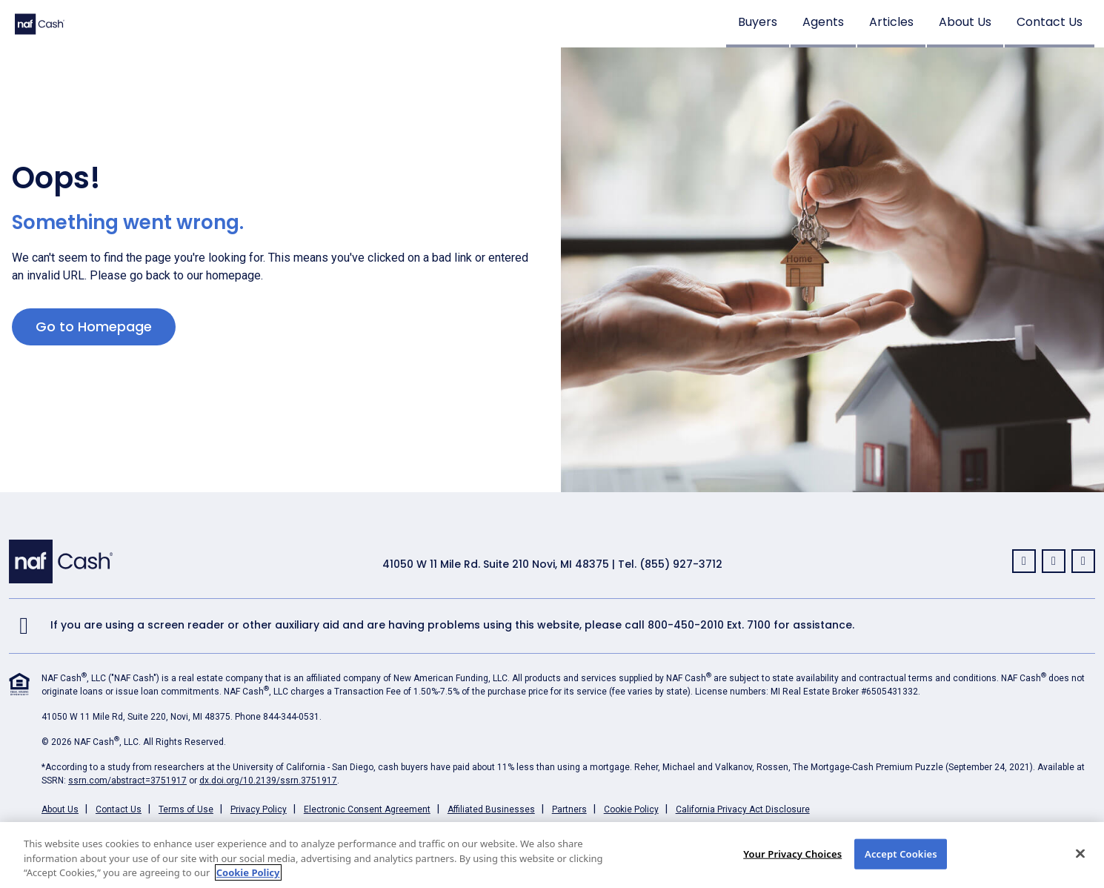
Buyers (757, 21)
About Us (965, 21)
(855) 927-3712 (680, 564)
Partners (569, 809)
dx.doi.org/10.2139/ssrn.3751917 (268, 780)
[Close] (1080, 853)
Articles (891, 21)
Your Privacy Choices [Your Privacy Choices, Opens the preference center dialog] (792, 853)
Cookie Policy (631, 809)
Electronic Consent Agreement (367, 809)
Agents (823, 21)
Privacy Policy (258, 809)
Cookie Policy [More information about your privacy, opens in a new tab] (248, 872)
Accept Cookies (901, 853)
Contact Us (1050, 21)
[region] (552, 855)
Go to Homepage (94, 326)
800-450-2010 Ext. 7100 (709, 624)
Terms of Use (186, 809)
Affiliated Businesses (491, 809)
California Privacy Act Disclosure (743, 809)
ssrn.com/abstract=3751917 (127, 780)
